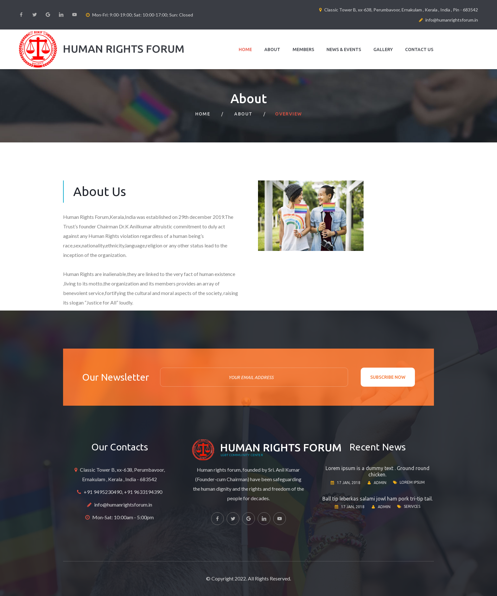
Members (303, 49)
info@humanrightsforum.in (123, 504)
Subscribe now (387, 377)
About (272, 49)
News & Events (343, 49)
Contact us (419, 49)
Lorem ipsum (412, 482)
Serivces (412, 506)
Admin (380, 483)
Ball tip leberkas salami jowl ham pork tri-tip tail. (377, 498)
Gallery (383, 49)
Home (245, 49)
